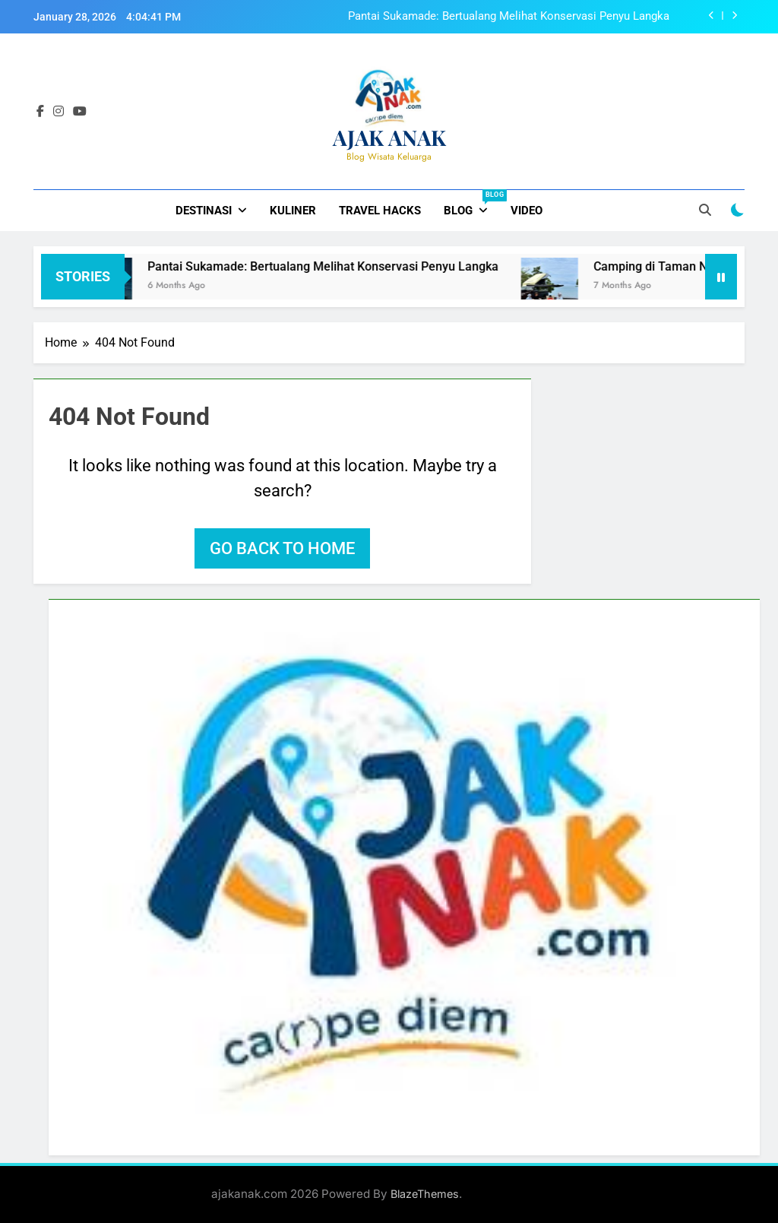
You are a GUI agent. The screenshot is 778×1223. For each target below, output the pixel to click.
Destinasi (204, 210)
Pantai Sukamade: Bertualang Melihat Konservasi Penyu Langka (508, 17)
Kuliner (293, 210)
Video (526, 210)
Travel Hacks (380, 210)
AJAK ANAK (389, 137)
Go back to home (282, 548)
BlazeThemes (425, 1193)
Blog (471, 203)
